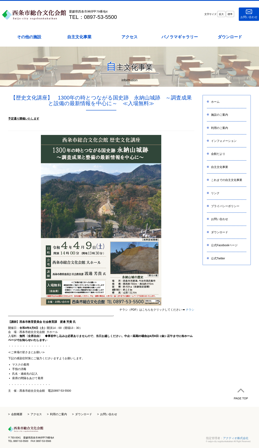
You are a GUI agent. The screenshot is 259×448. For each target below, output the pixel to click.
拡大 (221, 14)
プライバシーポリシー (225, 206)
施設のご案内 (219, 114)
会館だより (218, 153)
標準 (230, 14)
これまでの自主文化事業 (226, 180)
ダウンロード (219, 232)
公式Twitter (218, 258)
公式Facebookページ (224, 245)
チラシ (190, 309)
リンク (215, 193)
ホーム (215, 101)
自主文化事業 (219, 167)
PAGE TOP (241, 392)
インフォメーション (224, 140)
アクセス (36, 414)
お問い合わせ (248, 14)
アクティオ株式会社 (235, 438)
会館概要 (16, 414)
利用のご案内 (219, 127)
